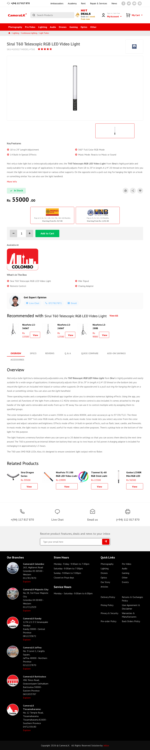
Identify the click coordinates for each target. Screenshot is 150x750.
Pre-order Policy (108, 621)
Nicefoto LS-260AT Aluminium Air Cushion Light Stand (64, 326)
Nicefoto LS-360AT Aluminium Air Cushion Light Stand (29, 326)
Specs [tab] (33, 353)
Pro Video (30, 27)
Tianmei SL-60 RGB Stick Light (99, 474)
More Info (12, 181)
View (35, 335)
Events (125, 581)
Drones (63, 27)
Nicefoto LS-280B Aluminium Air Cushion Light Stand (100, 326)
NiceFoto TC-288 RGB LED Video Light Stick (67, 474)
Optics (84, 27)
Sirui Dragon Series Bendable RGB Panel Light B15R (28, 474)
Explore (27, 581)
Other (93, 27)
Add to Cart (47, 233)
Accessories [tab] (17, 359)
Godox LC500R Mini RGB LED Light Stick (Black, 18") (133, 474)
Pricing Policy (107, 604)
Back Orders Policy (131, 621)
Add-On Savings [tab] (116, 353)
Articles (104, 586)
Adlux (106, 745)
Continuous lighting (29, 33)
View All (114, 315)
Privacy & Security (109, 613)
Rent (83, 3)
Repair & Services (98, 3)
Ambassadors (56, 3)
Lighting (42, 27)
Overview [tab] (16, 353)
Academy (72, 3)
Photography (15, 27)
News (114, 3)
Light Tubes (44, 33)
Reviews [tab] (49, 353)
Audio (53, 27)
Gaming (73, 27)
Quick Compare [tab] (89, 353)
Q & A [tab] (68, 353)
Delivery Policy (108, 596)
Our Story (105, 581)
